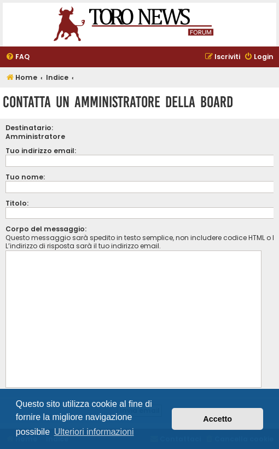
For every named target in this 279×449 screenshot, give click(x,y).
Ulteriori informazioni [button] (94, 431)
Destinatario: (29, 127)
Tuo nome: (25, 177)
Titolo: (16, 203)
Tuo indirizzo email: (40, 150)
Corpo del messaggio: (45, 229)
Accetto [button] (217, 419)
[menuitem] (17, 57)
